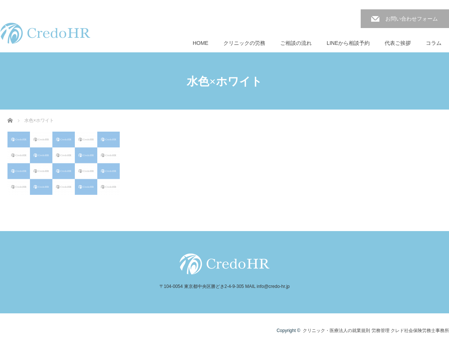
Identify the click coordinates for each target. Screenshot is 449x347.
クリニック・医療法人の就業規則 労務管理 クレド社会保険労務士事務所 (376, 330)
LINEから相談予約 (348, 43)
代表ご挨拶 (398, 43)
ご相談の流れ (296, 43)
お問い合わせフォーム (411, 19)
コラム (434, 43)
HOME (200, 43)
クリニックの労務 (244, 43)
